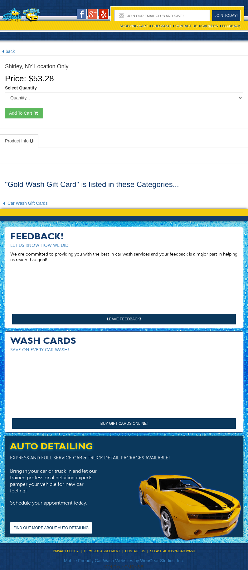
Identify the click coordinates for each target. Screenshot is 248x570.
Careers (210, 26)
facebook (82, 14)
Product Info (19, 140)
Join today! (226, 15)
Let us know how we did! (40, 245)
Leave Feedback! (124, 319)
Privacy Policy (65, 551)
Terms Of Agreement (102, 551)
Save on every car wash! (39, 349)
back (7, 51)
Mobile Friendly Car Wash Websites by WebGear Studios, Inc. (124, 560)
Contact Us (186, 26)
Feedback (231, 26)
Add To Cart (24, 113)
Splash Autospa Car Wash (172, 551)
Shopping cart (133, 26)
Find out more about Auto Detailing (51, 528)
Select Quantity (21, 87)
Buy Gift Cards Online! (124, 423)
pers (104, 14)
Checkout (161, 26)
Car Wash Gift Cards (24, 203)
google (93, 14)
